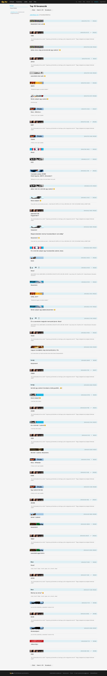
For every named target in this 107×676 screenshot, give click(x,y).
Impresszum (66, 673)
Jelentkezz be (13, 12)
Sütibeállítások (93, 673)
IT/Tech (12, 1)
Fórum (71, 673)
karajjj (32, 360)
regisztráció (103, 1)
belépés (96, 1)
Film (35, 1)
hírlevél (88, 1)
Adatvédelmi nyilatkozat (55, 673)
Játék (25, 1)
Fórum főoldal (13, 8)
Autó (30, 1)
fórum (80, 1)
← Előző (33, 10)
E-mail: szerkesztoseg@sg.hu (81, 673)
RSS (84, 1)
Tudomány (19, 1)
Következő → (48, 10)
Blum (32, 562)
